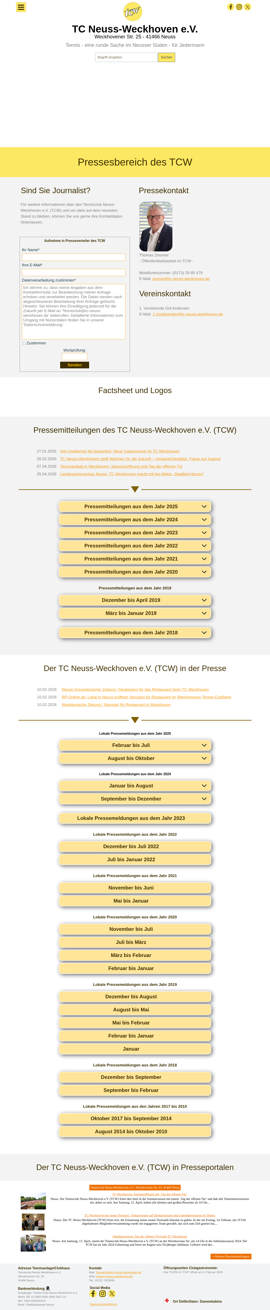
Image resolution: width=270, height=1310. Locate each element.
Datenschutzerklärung (103, 1304)
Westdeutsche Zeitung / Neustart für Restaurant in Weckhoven (116, 704)
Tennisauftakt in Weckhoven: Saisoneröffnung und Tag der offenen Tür (121, 466)
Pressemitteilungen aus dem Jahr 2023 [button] (131, 532)
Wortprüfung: (74, 350)
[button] (48, 1288)
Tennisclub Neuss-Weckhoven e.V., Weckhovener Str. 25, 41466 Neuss (135, 1187)
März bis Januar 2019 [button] (131, 613)
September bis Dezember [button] (131, 799)
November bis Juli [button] (131, 929)
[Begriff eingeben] (126, 57)
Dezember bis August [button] (131, 996)
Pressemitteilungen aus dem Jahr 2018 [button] (131, 632)
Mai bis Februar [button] (131, 1023)
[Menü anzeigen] (21, 7)
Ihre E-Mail (32, 265)
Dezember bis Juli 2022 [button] (131, 846)
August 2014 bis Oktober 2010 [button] (131, 1131)
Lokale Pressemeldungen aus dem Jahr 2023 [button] (131, 818)
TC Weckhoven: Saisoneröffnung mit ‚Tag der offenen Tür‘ (149, 1194)
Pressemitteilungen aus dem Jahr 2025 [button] (131, 506)
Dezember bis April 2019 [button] (131, 600)
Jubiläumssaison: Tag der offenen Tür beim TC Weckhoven (149, 1236)
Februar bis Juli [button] (131, 745)
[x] (247, 7)
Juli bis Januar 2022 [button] (131, 859)
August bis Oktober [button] (131, 758)
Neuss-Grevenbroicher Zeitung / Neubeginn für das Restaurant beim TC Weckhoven (135, 689)
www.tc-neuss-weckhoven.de (114, 1276)
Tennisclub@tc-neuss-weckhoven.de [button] (118, 1272)
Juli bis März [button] (131, 942)
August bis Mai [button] (131, 1009)
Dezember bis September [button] (131, 1077)
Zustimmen (36, 343)
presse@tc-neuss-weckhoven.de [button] (181, 278)
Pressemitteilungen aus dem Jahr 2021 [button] (131, 559)
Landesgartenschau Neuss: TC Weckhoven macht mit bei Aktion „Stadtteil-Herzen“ (132, 474)
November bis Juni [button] (131, 888)
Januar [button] (131, 1049)
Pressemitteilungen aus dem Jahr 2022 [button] (131, 546)
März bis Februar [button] (131, 955)
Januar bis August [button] (131, 785)
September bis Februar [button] (131, 1090)
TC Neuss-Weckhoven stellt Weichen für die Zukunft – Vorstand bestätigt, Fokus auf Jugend (140, 459)
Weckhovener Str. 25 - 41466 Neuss (135, 36)
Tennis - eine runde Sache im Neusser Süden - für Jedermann (135, 45)
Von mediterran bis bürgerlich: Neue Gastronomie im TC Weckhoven (120, 451)
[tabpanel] (135, 107)
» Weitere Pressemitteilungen (231, 1256)
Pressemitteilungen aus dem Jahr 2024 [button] (131, 519)
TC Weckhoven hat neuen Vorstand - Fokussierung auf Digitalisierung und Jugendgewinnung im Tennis (150, 1215)
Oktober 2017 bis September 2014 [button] (131, 1118)
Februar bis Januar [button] (131, 968)
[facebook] (230, 7)
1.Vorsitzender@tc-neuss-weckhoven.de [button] (188, 314)
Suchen (166, 57)
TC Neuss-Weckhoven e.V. (135, 29)
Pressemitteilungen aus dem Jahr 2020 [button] (131, 572)
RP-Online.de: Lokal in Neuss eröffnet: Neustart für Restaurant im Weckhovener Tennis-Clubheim (146, 697)
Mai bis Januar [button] (131, 901)
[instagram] (239, 7)
